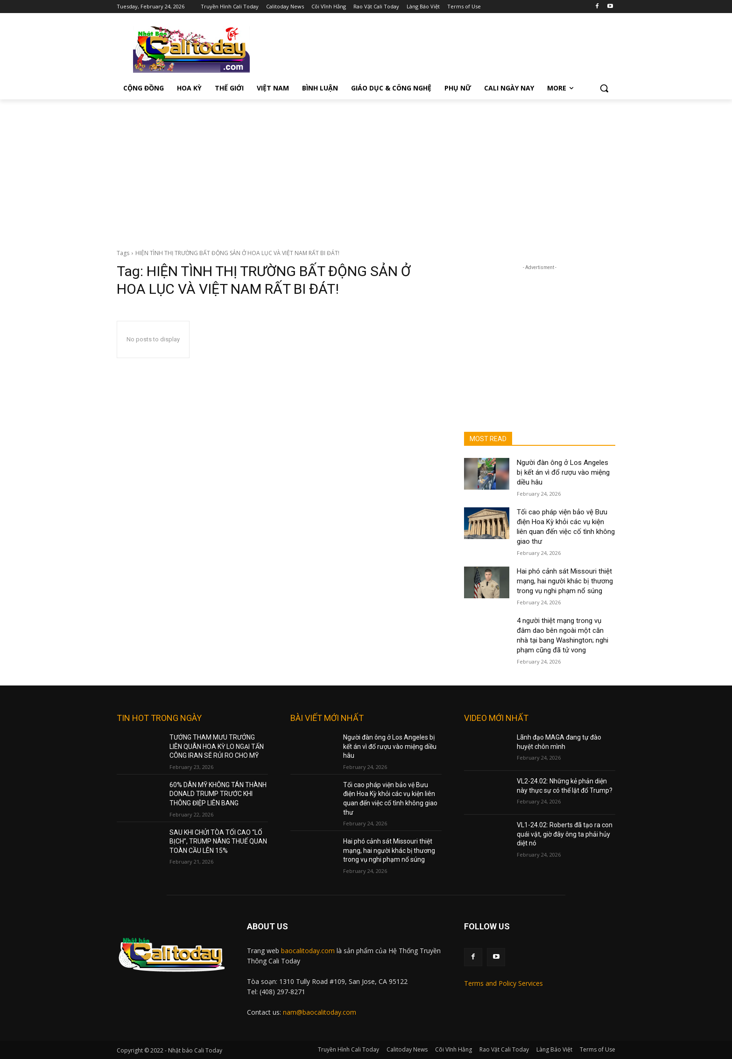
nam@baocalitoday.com (319, 1012)
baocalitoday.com (308, 950)
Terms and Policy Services (503, 983)
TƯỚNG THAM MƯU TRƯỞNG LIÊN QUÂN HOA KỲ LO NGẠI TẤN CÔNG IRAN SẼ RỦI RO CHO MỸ (216, 746)
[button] (604, 88)
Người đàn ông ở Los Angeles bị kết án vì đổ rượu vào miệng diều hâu (563, 472)
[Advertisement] (366, 169)
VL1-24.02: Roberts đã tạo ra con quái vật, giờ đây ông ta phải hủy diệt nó (564, 834)
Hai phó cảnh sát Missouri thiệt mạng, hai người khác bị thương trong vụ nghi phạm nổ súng (565, 581)
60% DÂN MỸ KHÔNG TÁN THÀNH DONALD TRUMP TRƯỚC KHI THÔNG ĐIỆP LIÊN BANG (218, 794)
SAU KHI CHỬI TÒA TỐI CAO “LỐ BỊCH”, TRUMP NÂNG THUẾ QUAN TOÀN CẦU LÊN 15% (218, 841)
